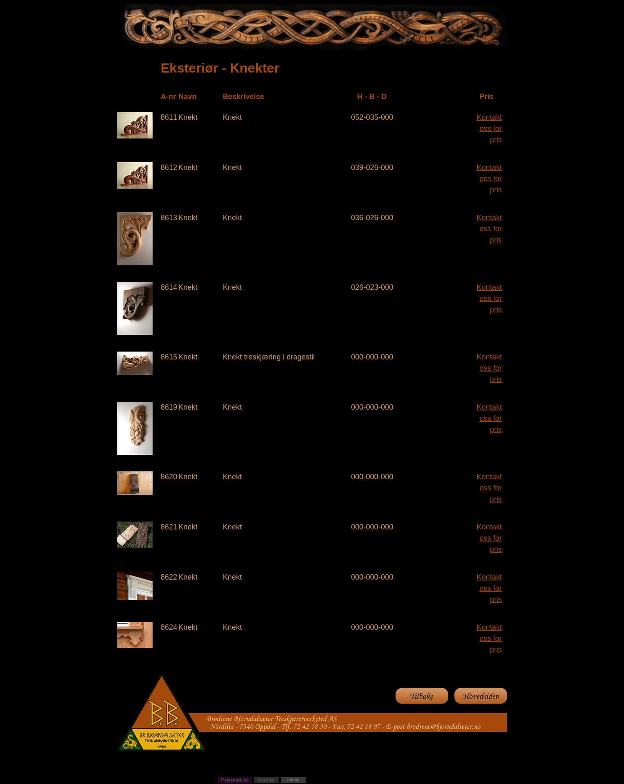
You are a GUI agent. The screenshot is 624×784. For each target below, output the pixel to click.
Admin (293, 779)
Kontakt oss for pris (489, 128)
